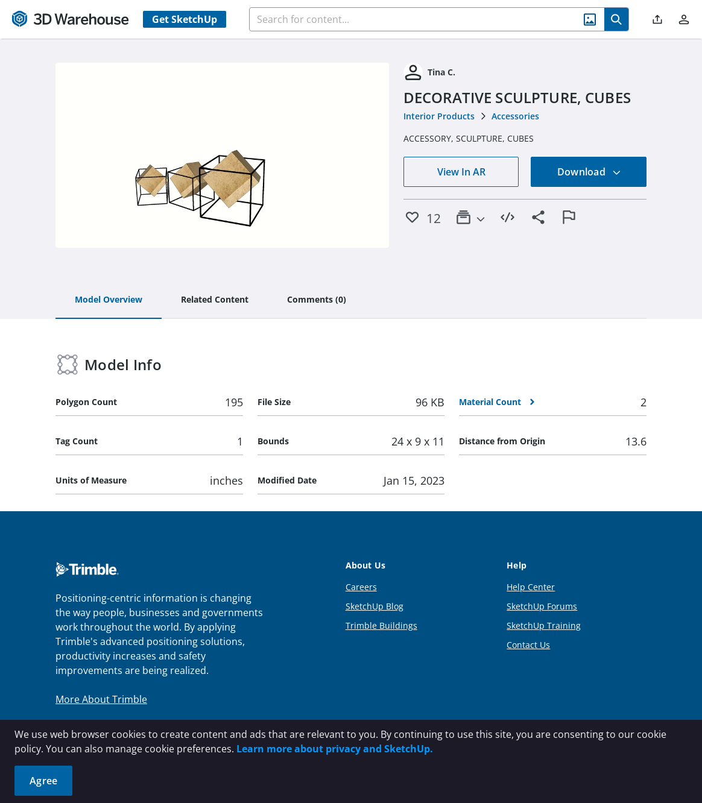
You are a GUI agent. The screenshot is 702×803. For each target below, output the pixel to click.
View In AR (461, 171)
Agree (43, 780)
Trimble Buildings (381, 625)
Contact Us (528, 644)
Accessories (515, 116)
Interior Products (439, 116)
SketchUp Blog (374, 606)
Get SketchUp (184, 19)
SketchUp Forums (542, 606)
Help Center (531, 587)
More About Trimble (101, 699)
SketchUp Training (544, 625)
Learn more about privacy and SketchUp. (334, 748)
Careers (361, 587)
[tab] (108, 300)
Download (589, 171)
